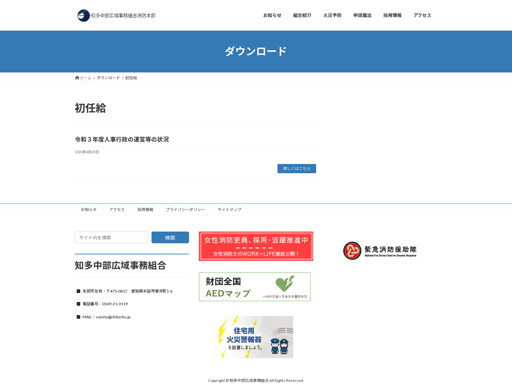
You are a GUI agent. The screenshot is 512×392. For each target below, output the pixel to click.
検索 (170, 237)
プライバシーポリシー (185, 209)
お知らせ (89, 209)
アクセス (117, 209)
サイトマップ (229, 209)
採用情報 (145, 209)
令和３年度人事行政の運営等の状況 (122, 139)
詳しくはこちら (297, 168)
